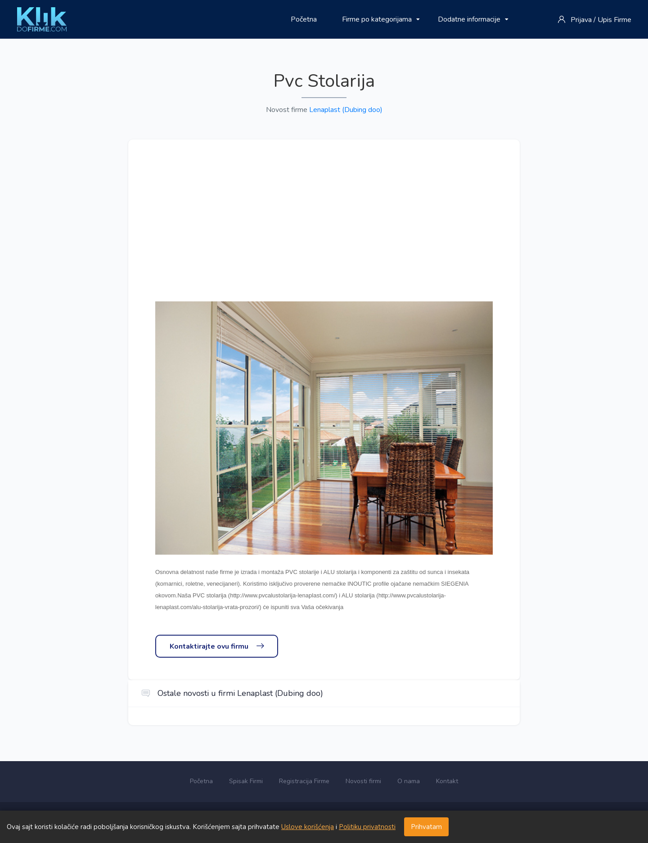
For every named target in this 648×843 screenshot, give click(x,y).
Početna (304, 19)
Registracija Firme (304, 781)
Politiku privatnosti (367, 826)
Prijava (581, 20)
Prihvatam (426, 826)
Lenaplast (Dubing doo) (345, 110)
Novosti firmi (363, 781)
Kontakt (447, 781)
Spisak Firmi (246, 781)
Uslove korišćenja (307, 826)
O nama (408, 781)
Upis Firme (614, 20)
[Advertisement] (324, 234)
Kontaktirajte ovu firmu (217, 646)
